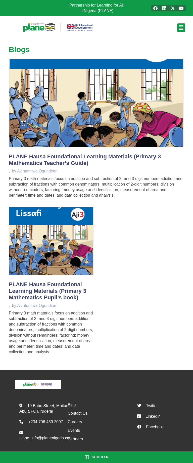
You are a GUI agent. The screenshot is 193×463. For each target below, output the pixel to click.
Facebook (155, 427)
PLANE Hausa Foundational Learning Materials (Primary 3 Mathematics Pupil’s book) (47, 291)
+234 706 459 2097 (45, 422)
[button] (152, 27)
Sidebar (96, 457)
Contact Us (77, 413)
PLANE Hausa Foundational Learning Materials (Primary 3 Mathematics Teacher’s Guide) (85, 159)
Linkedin (153, 416)
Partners (75, 439)
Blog (72, 405)
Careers (75, 422)
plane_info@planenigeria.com (46, 438)
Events (74, 430)
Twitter (152, 406)
